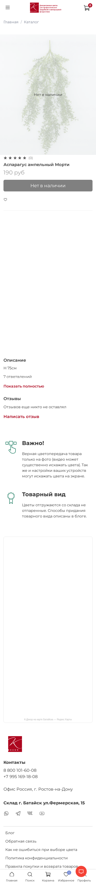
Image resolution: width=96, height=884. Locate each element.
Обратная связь (20, 841)
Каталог (31, 22)
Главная (11, 22)
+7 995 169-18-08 (20, 776)
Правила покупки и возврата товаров (41, 866)
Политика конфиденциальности (36, 858)
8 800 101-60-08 (19, 770)
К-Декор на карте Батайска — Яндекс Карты (48, 719)
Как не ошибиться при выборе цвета (41, 849)
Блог (10, 833)
